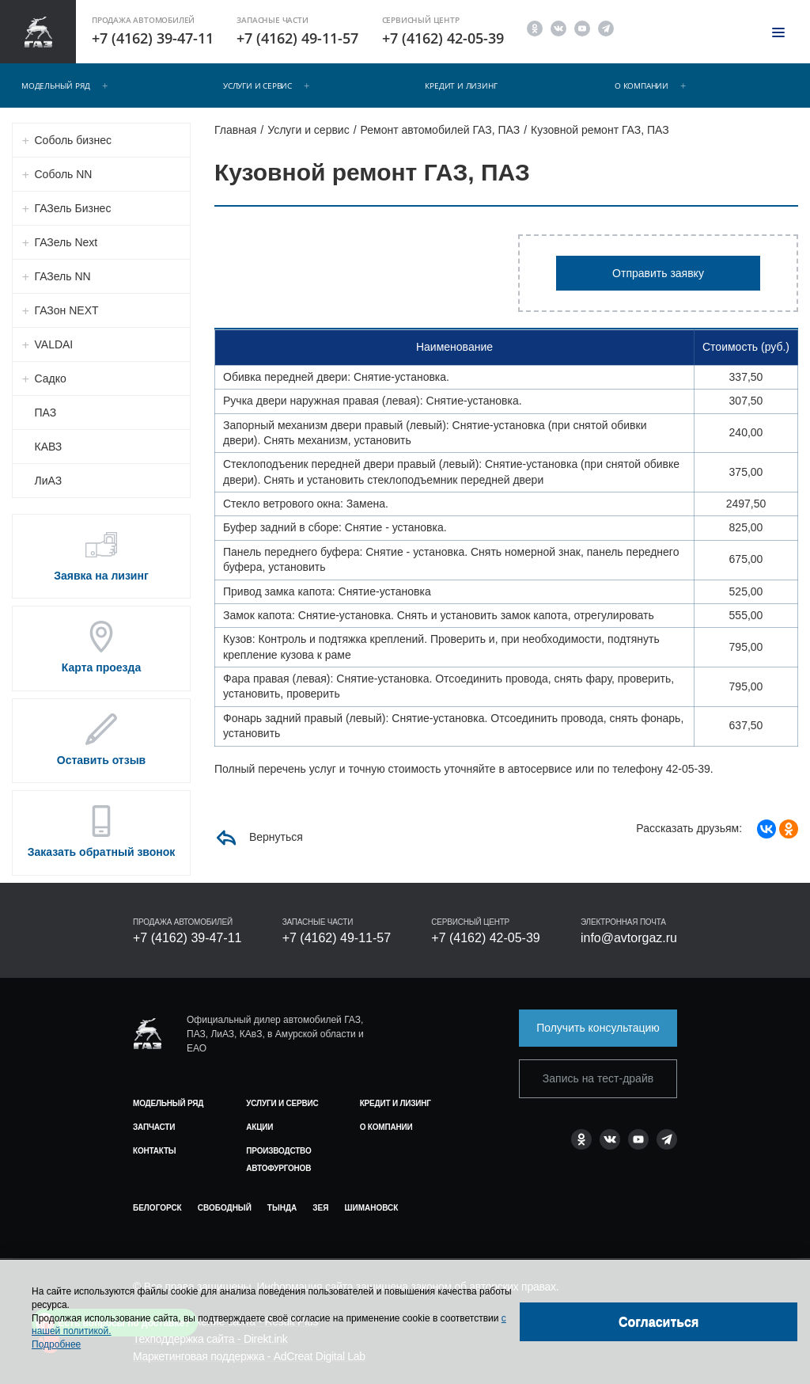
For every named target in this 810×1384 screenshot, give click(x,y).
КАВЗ (48, 446)
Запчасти (154, 1127)
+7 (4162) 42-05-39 (443, 38)
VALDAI (54, 344)
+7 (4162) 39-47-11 (153, 38)
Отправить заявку (658, 273)
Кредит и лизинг (461, 85)
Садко (50, 378)
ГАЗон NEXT (67, 310)
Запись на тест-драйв (598, 1078)
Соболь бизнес (73, 140)
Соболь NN (64, 174)
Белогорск (157, 1207)
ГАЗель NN (63, 276)
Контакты (154, 1150)
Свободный (225, 1207)
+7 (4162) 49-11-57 (297, 38)
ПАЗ (46, 412)
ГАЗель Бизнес (73, 208)
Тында (282, 1207)
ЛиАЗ (48, 480)
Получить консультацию (598, 1027)
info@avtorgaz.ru (629, 938)
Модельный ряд (55, 85)
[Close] (658, 1321)
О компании (641, 85)
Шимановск (371, 1207)
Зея (320, 1207)
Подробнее (56, 1344)
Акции (259, 1127)
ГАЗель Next (66, 242)
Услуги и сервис (257, 85)
